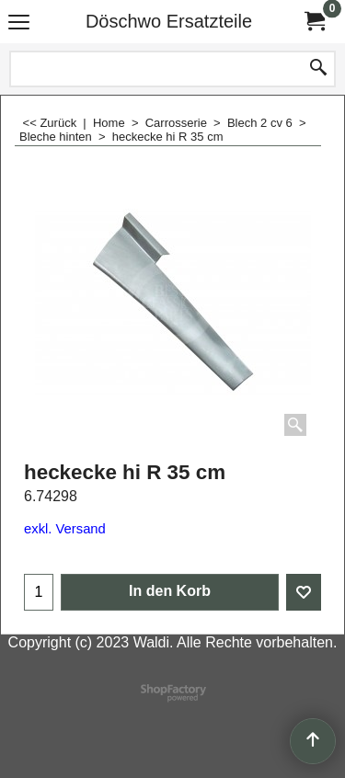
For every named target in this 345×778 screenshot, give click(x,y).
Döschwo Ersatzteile (169, 21)
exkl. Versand (65, 528)
